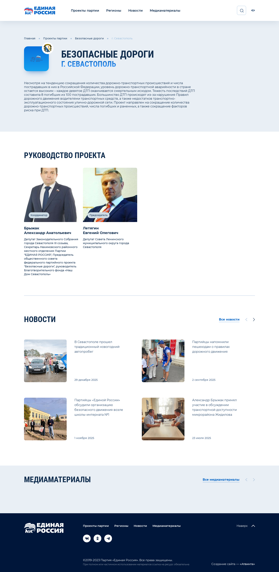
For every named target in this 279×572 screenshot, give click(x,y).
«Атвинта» (247, 564)
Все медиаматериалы (221, 479)
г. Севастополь (122, 38)
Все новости (229, 319)
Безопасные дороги (89, 38)
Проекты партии (84, 10)
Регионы (112, 10)
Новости (133, 10)
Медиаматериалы (162, 10)
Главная (29, 38)
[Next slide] (254, 319)
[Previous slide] (246, 319)
